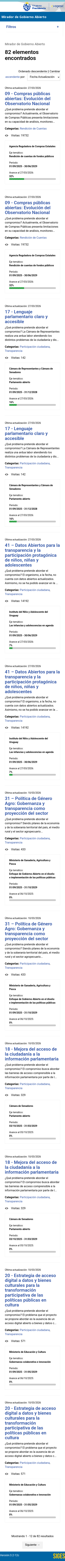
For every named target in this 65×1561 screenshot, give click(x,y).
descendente (39, 71)
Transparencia (13, 351)
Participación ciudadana (35, 346)
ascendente (12, 77)
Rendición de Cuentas (33, 128)
